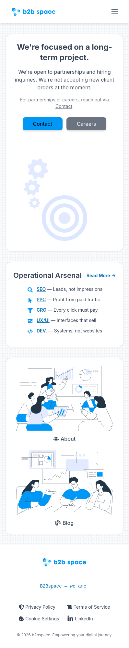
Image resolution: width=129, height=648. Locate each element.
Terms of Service (88, 607)
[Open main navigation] (114, 11)
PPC (41, 299)
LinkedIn (80, 619)
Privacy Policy (37, 607)
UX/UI (43, 320)
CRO (41, 310)
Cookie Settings (39, 618)
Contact (42, 124)
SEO (41, 289)
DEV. (42, 330)
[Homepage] (34, 11)
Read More (101, 275)
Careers (86, 124)
